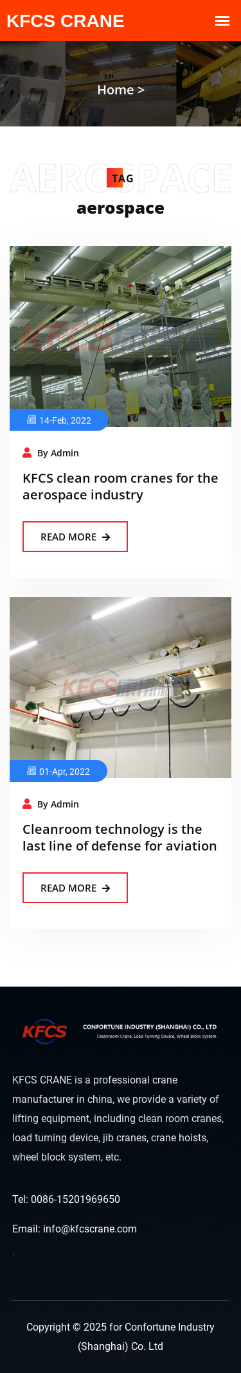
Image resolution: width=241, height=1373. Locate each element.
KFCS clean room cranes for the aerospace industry (120, 486)
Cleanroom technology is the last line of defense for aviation (119, 837)
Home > (121, 89)
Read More (75, 536)
